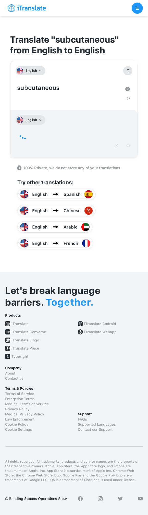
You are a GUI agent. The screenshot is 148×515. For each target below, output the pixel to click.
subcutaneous (69, 88)
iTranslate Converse (28, 332)
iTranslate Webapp (100, 332)
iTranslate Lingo (25, 340)
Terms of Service (19, 394)
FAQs (82, 419)
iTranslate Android (100, 324)
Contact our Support (95, 429)
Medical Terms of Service (27, 404)
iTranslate (20, 324)
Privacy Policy (17, 409)
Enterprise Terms (20, 399)
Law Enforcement (19, 419)
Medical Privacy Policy (24, 414)
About (10, 373)
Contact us (14, 378)
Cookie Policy (16, 424)
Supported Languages (97, 424)
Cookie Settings (18, 429)
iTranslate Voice (25, 348)
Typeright (19, 356)
